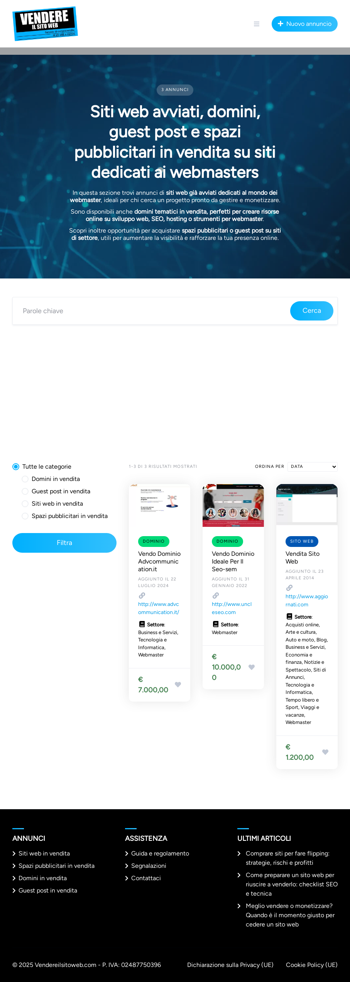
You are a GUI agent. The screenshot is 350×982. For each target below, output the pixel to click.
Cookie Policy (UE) (312, 965)
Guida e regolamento (160, 853)
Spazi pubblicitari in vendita (57, 865)
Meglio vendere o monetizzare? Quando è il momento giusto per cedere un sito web (290, 915)
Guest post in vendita (48, 890)
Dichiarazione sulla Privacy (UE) (230, 965)
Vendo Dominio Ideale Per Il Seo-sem (233, 561)
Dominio (154, 541)
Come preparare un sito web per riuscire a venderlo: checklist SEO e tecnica (292, 884)
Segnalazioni (148, 865)
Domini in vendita (43, 878)
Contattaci (146, 878)
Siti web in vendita (44, 853)
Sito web (302, 541)
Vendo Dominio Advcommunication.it (159, 561)
